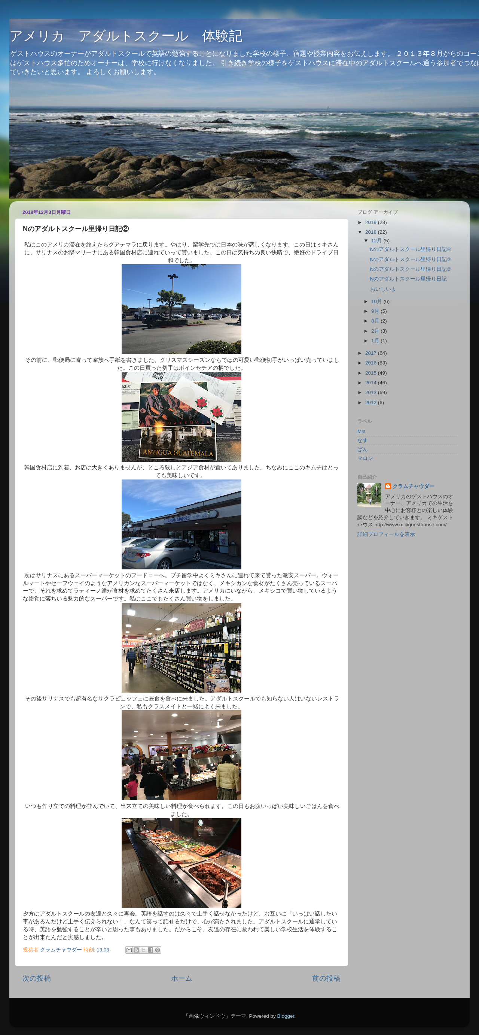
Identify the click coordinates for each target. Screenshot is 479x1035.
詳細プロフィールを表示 (386, 534)
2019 (371, 222)
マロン (365, 458)
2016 (371, 363)
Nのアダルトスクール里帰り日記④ (410, 249)
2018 (371, 232)
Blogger (285, 1016)
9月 (376, 311)
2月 (376, 331)
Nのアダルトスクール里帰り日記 (408, 279)
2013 (371, 392)
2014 (371, 382)
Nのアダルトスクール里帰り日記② (410, 269)
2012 (371, 402)
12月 (377, 240)
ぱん (362, 449)
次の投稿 (36, 978)
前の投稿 (326, 978)
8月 (376, 321)
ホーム (181, 978)
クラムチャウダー (413, 486)
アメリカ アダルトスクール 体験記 (125, 35)
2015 (371, 373)
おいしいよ (383, 289)
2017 (371, 353)
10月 (377, 301)
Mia (361, 431)
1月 (376, 341)
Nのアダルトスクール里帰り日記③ (410, 259)
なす (362, 440)
